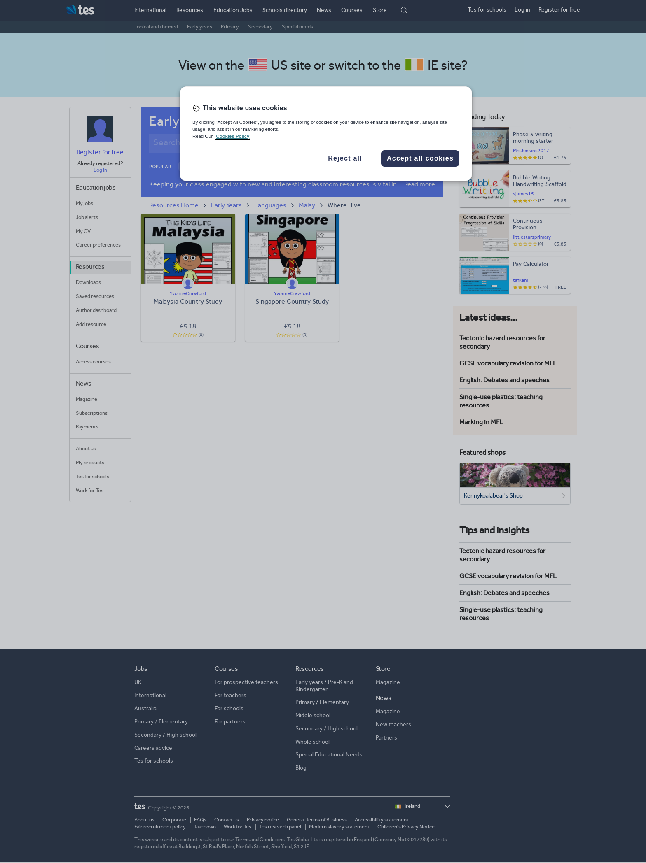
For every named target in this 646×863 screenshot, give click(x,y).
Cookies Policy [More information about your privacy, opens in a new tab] (232, 136)
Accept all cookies (420, 158)
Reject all (345, 158)
